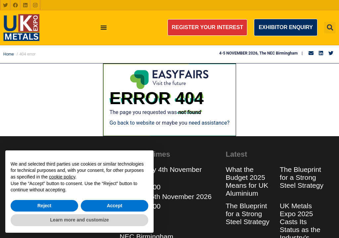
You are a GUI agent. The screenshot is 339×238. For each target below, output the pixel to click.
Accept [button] (114, 205)
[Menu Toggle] (103, 27)
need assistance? (209, 123)
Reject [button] (44, 205)
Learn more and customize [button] (79, 219)
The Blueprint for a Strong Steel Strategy (301, 177)
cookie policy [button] (62, 176)
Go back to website (132, 123)
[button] (208, 27)
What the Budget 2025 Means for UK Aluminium (247, 181)
